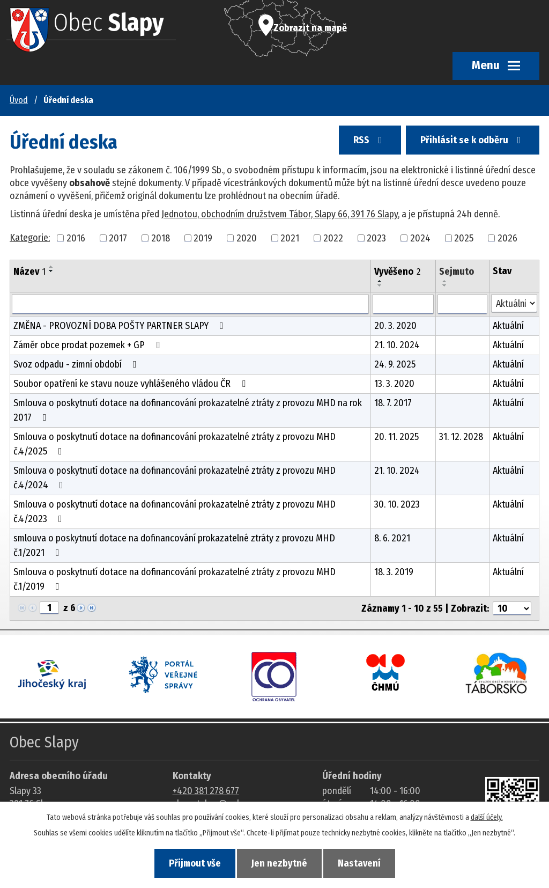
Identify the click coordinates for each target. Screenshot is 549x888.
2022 (333, 238)
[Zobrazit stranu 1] (49, 607)
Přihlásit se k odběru (472, 140)
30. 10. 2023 (397, 504)
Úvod (19, 100)
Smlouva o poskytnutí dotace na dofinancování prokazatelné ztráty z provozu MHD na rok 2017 (187, 410)
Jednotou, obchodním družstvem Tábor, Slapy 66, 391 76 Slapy (279, 214)
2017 (118, 238)
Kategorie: (30, 238)
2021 (289, 238)
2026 (507, 238)
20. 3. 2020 (395, 326)
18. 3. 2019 (393, 572)
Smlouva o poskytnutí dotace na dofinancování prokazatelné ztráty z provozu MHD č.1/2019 (174, 579)
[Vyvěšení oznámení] (403, 304)
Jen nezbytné (279, 863)
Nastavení (359, 863)
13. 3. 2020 (394, 384)
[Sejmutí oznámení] (462, 304)
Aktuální (508, 326)
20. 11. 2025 (396, 437)
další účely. (487, 817)
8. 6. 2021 (392, 538)
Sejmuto (456, 271)
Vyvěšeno (397, 271)
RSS (370, 140)
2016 (75, 238)
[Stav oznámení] (514, 303)
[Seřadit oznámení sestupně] (51, 271)
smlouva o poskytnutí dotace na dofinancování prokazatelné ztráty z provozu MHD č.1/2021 (174, 545)
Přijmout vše (195, 863)
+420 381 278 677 (206, 791)
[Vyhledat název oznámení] (190, 304)
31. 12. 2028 (461, 437)
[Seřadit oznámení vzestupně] (51, 267)
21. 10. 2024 (397, 345)
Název (29, 271)
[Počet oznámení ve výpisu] (512, 608)
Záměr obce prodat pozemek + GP (88, 345)
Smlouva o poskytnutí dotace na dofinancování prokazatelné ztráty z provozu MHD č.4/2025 (174, 444)
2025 (463, 238)
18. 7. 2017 (393, 403)
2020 (246, 238)
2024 (420, 238)
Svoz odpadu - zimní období (77, 364)
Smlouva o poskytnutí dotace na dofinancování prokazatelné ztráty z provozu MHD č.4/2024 (174, 478)
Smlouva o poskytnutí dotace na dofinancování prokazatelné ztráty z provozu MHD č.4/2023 (174, 511)
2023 (376, 238)
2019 (203, 238)
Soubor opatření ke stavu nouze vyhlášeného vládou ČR (131, 384)
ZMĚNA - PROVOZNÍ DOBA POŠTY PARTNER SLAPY (120, 326)
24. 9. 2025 (395, 364)
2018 (160, 238)
